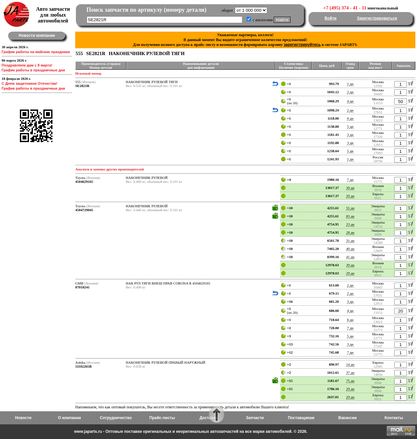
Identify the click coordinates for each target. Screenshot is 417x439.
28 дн (350, 232)
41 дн (350, 257)
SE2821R (82, 86)
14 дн (350, 364)
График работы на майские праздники (36, 52)
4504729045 (84, 210)
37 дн (350, 372)
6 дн (350, 118)
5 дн (350, 126)
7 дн (350, 180)
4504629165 (84, 181)
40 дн (350, 249)
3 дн (350, 135)
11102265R (83, 366)
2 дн (350, 92)
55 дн (350, 208)
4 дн (350, 101)
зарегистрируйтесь (302, 44)
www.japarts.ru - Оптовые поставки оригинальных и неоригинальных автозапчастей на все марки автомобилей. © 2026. (190, 431)
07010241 (82, 287)
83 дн (350, 216)
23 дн (350, 224)
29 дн (350, 196)
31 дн (350, 240)
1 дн (350, 84)
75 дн (350, 381)
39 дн (350, 188)
